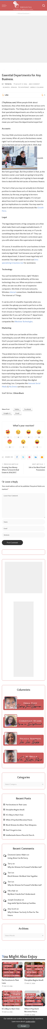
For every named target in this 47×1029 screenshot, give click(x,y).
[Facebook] (16, 457)
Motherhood (10, 963)
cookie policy (30, 1021)
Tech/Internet (23, 87)
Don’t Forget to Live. (13, 830)
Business (6, 87)
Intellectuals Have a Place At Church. (20, 835)
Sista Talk (8, 972)
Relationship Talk (12, 969)
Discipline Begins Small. (15, 810)
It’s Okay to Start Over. (15, 815)
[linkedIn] (35, 457)
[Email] (41, 457)
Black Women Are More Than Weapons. (21, 825)
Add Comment (34, 84)
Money (30, 998)
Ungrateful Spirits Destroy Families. (22, 903)
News (29, 969)
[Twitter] (23, 457)
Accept (23, 1026)
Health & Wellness (35, 966)
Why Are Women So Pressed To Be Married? (25, 867)
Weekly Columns (36, 87)
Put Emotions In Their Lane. (16, 805)
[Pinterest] (29, 457)
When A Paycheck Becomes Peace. (19, 820)
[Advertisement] (23, 39)
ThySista (8, 84)
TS (18, 972)
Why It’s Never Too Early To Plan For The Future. (23, 913)
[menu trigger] (5, 6)
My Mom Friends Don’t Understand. (21, 894)
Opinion (14, 87)
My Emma (13, 386)
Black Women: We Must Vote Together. (23, 876)
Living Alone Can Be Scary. (18, 858)
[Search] (43, 6)
